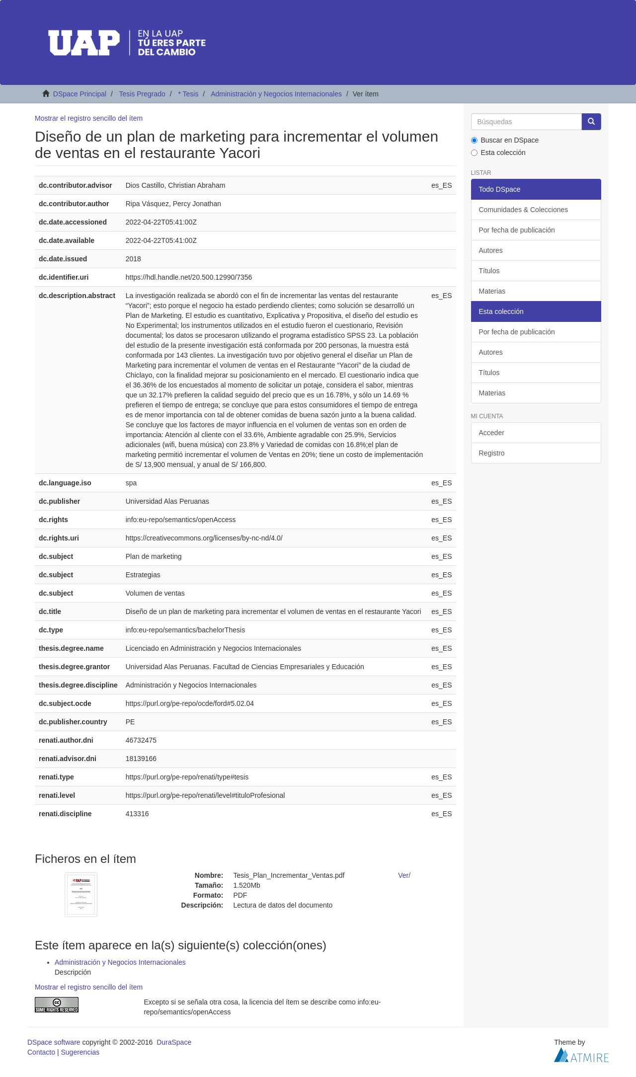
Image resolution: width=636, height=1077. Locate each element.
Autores (491, 250)
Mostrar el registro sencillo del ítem (89, 118)
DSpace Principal (79, 94)
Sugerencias (80, 1052)
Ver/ (404, 875)
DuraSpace (174, 1042)
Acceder (491, 433)
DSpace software (53, 1042)
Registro (492, 453)
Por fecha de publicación (517, 230)
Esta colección (498, 152)
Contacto (41, 1052)
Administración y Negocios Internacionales (276, 94)
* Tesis (188, 94)
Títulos (489, 271)
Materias (492, 291)
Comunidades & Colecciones (523, 210)
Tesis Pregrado (142, 94)
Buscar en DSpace (505, 140)
